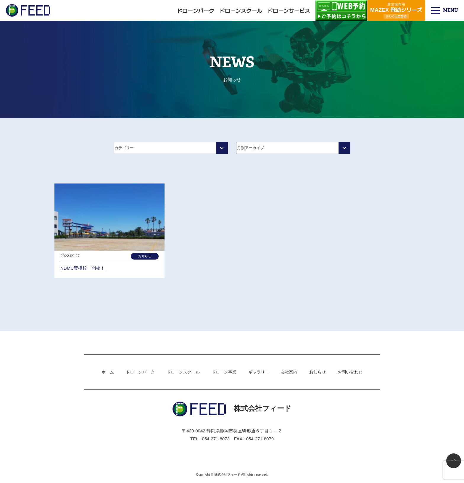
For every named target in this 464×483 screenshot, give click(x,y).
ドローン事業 (224, 372)
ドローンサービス (289, 10)
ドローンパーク (195, 10)
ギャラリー (258, 372)
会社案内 (289, 372)
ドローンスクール (241, 10)
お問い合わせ (350, 372)
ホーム (108, 372)
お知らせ (317, 372)
